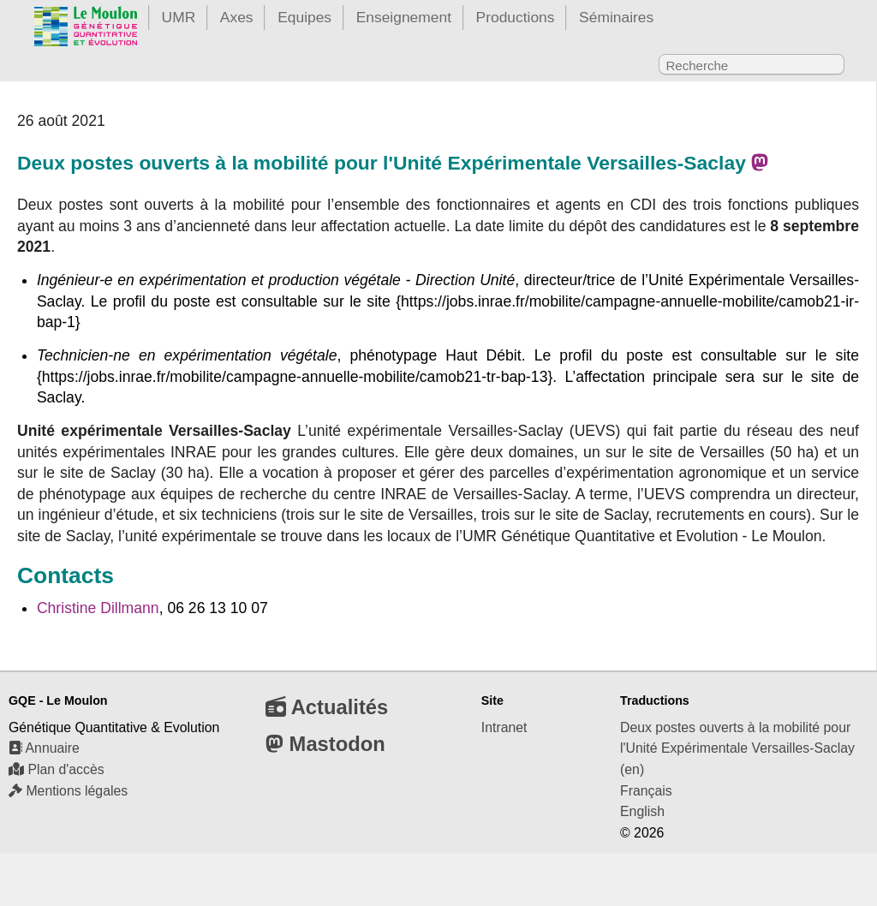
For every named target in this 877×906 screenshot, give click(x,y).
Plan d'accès (56, 769)
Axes (237, 17)
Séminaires (616, 17)
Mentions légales (68, 791)
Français (646, 791)
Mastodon (325, 743)
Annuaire (44, 748)
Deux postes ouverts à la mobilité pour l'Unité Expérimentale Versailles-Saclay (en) (737, 748)
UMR (179, 17)
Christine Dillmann (98, 608)
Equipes (304, 17)
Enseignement (403, 17)
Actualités (326, 706)
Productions (515, 17)
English (642, 811)
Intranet (504, 727)
